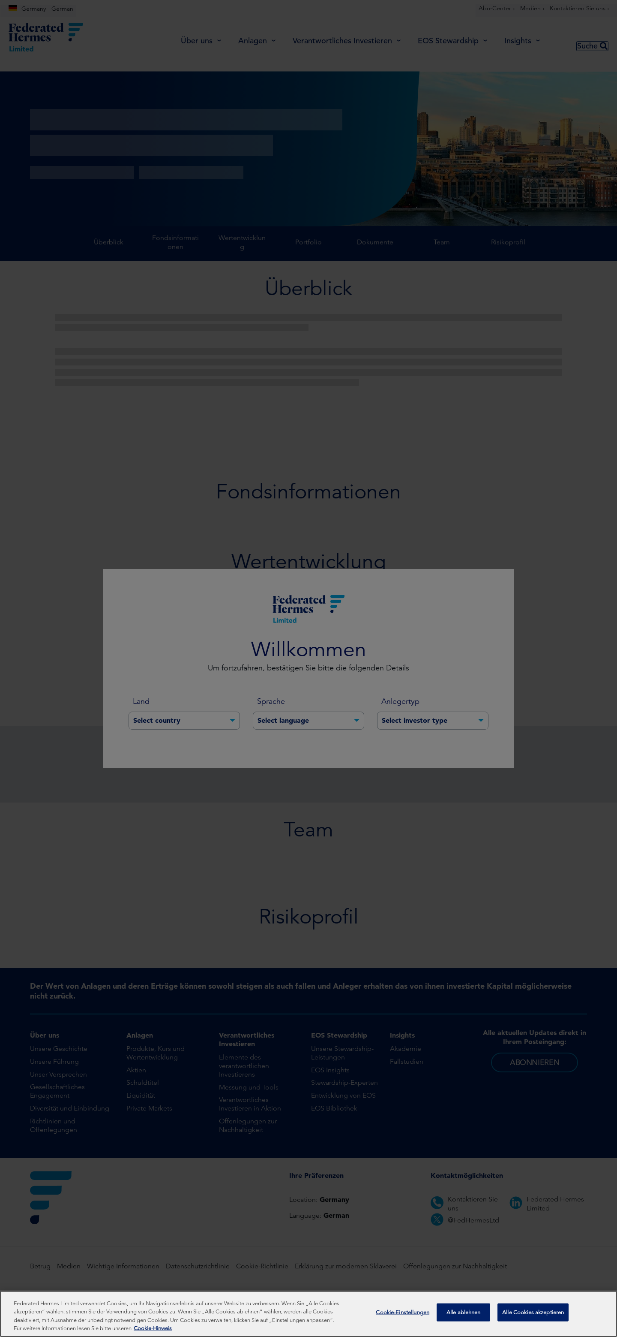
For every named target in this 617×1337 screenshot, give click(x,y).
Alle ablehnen (463, 1313)
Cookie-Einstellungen (402, 1313)
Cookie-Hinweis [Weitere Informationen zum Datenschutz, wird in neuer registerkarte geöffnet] (153, 1328)
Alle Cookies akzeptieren (533, 1313)
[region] (308, 1314)
